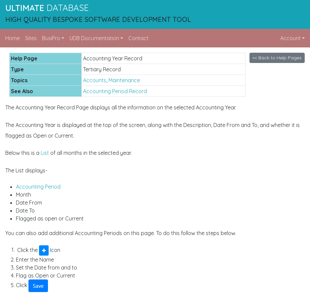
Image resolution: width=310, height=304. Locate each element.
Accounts (94, 80)
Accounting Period (38, 186)
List (45, 153)
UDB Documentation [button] (94, 38)
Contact (138, 38)
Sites (31, 38)
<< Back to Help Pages (277, 58)
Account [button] (290, 38)
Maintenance (124, 80)
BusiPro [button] (51, 38)
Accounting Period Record (115, 91)
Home (12, 38)
